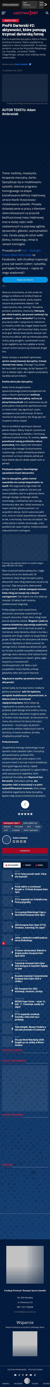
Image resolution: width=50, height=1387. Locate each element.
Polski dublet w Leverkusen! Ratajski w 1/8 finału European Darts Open (31, 889)
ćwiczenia (19, 826)
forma (38, 826)
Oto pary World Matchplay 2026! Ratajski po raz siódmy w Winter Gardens (29, 1042)
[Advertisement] (25, 143)
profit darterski (30, 830)
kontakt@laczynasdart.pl (25, 1311)
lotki (6, 830)
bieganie (7, 826)
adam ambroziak (30, 823)
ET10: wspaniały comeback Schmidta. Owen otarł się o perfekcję (27, 1017)
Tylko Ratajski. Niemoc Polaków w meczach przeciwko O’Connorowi (30, 1028)
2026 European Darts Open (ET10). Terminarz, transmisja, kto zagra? (31, 926)
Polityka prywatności (17, 1369)
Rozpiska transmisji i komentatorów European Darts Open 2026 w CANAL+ (31, 979)
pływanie (16, 830)
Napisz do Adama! (25, 279)
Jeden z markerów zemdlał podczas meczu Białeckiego (31, 939)
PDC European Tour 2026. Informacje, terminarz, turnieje (29, 990)
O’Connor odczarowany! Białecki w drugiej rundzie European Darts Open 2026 (30, 953)
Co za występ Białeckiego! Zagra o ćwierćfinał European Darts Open (30, 913)
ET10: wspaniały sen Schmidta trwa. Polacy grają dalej (31, 900)
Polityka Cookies (35, 1369)
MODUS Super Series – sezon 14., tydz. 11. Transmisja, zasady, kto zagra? (30, 1004)
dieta (29, 826)
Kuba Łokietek (21, 64)
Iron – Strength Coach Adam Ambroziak (21, 252)
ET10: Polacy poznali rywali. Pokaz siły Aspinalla (31, 875)
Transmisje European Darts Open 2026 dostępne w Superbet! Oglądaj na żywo (31, 966)
